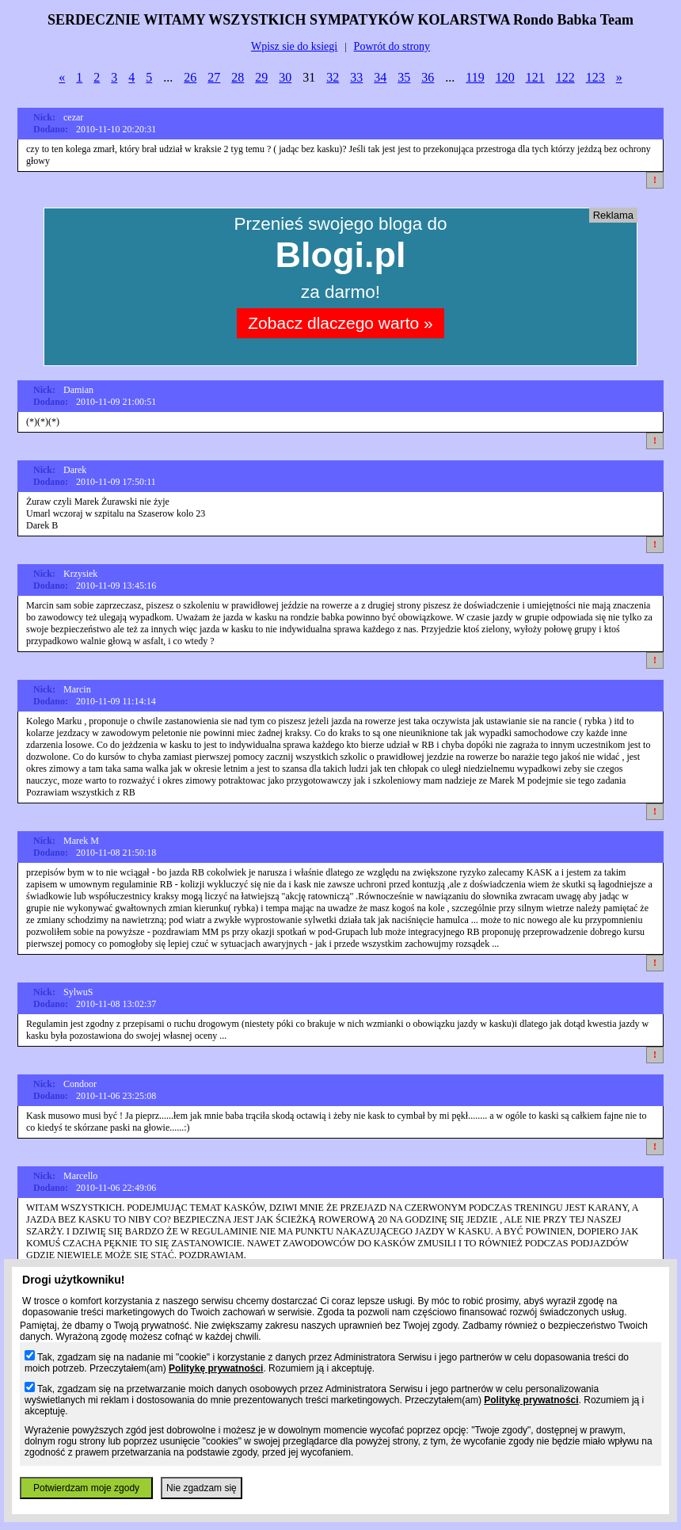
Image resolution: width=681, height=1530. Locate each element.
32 (332, 77)
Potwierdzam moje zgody (86, 1488)
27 (213, 77)
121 (535, 77)
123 (595, 77)
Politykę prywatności (216, 1368)
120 (505, 77)
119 (475, 77)
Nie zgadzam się (201, 1488)
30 (285, 77)
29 (261, 77)
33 (356, 77)
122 (565, 77)
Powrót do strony (392, 46)
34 (380, 77)
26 (190, 77)
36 (427, 77)
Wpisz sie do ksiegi (294, 46)
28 (237, 77)
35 (404, 77)
